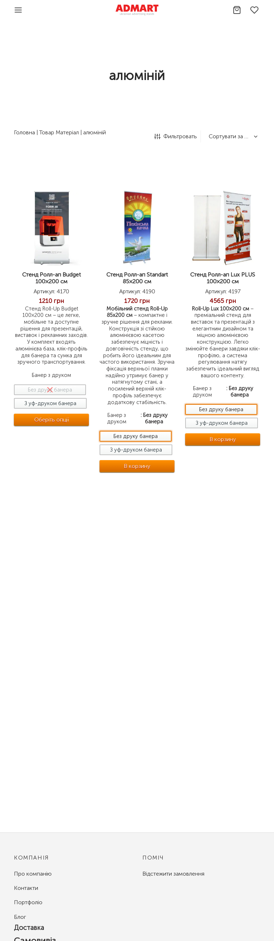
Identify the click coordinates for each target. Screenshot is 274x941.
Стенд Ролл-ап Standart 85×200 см (137, 278)
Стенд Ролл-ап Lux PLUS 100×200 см (224, 278)
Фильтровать (175, 136)
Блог (20, 916)
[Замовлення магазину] (232, 136)
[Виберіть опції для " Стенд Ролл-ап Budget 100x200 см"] (51, 420)
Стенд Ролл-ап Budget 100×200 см (51, 278)
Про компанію (33, 873)
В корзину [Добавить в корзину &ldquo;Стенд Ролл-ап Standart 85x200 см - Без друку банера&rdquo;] (137, 465)
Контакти (26, 888)
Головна (24, 132)
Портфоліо (28, 902)
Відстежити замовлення (173, 873)
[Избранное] (255, 10)
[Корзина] (237, 10)
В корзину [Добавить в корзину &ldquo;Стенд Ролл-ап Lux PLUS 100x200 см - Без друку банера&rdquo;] (224, 439)
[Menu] (18, 10)
